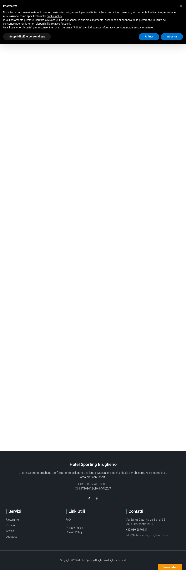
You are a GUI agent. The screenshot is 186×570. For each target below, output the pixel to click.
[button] (181, 6)
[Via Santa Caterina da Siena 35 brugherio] (93, 383)
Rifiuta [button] (149, 36)
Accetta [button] (172, 36)
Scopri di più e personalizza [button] (27, 36)
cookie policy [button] (54, 16)
